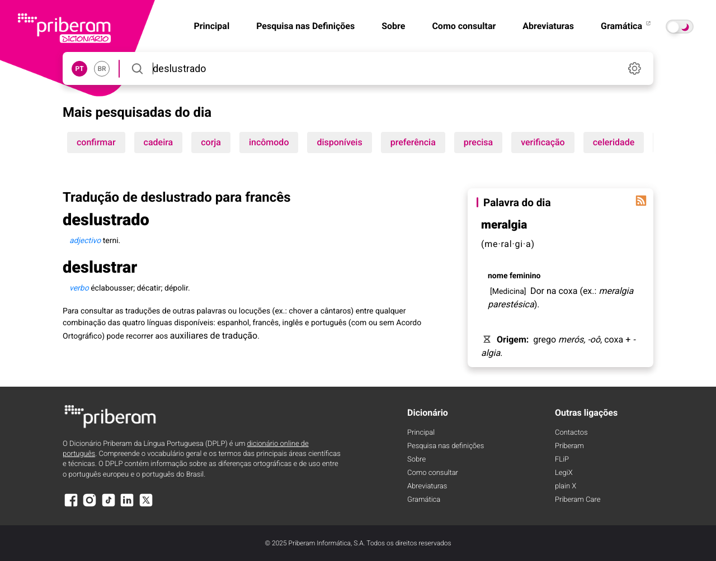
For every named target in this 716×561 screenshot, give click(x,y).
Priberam (569, 446)
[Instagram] (89, 505)
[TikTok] (108, 505)
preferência (413, 142)
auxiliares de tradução (213, 335)
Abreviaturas (548, 26)
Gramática (626, 26)
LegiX (564, 473)
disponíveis (339, 142)
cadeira (158, 142)
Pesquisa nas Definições (305, 26)
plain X (565, 486)
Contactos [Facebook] (571, 433)
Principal (421, 433)
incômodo (269, 142)
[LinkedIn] (127, 505)
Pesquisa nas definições (445, 446)
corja (211, 142)
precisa (478, 142)
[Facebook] (71, 505)
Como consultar (464, 26)
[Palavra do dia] (641, 200)
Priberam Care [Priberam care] (577, 500)
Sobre (393, 26)
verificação (543, 142)
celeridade (614, 142)
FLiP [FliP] (562, 459)
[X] (146, 505)
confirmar (96, 142)
